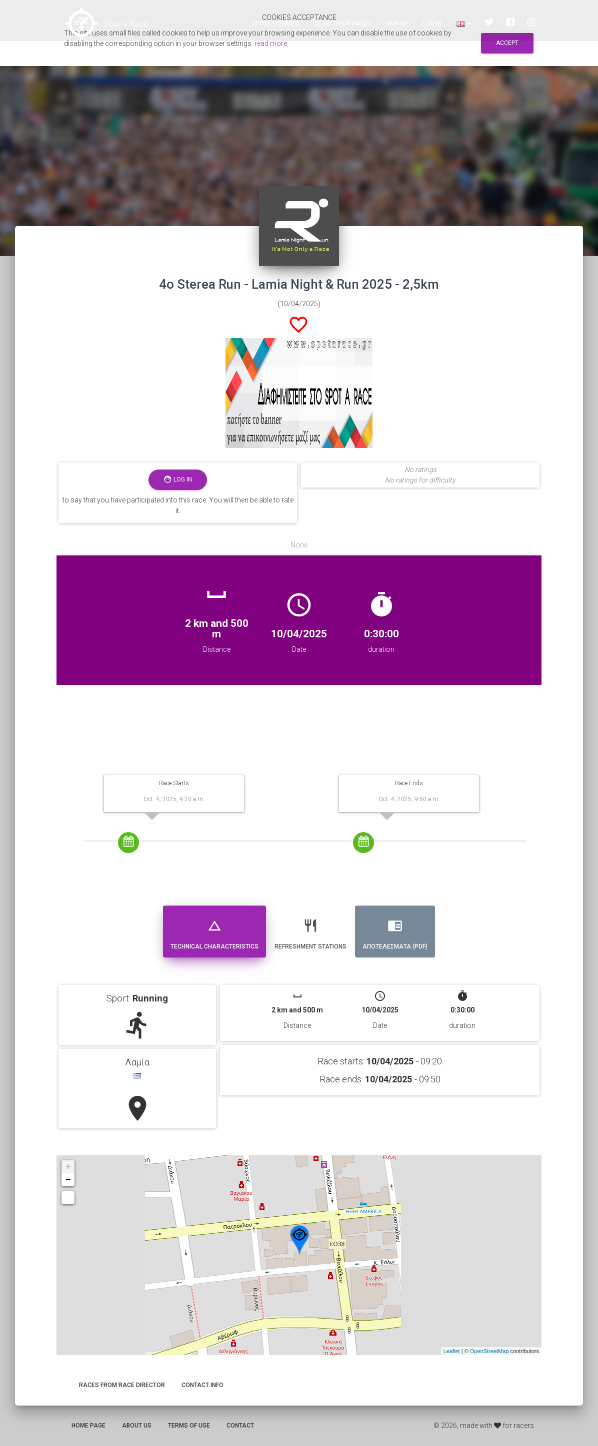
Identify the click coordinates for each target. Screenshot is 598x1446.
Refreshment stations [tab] (310, 930)
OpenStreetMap (489, 1351)
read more (270, 43)
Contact (240, 1425)
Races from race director (122, 1385)
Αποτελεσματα (276, 24)
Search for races (342, 24)
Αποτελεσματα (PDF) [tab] (395, 930)
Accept (507, 42)
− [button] (68, 1180)
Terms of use (189, 1425)
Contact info (203, 1385)
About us (137, 1425)
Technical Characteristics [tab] (214, 930)
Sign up (397, 24)
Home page (89, 1425)
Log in (432, 24)
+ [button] (68, 1167)
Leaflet (452, 1351)
